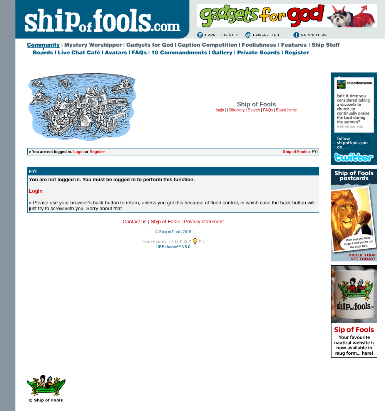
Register (97, 152)
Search (254, 110)
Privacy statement (204, 221)
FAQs (268, 110)
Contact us (135, 221)
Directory (237, 110)
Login (78, 152)
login (220, 110)
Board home (286, 110)
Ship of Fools (295, 152)
